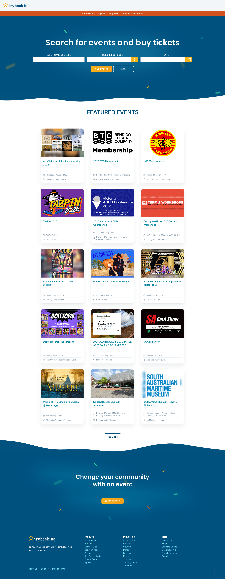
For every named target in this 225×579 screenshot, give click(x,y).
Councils (127, 546)
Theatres (127, 565)
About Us (33, 569)
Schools (127, 559)
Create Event (112, 501)
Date (166, 55)
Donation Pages (92, 550)
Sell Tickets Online (93, 556)
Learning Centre (169, 546)
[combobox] (112, 59)
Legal (43, 569)
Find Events (101, 69)
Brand (165, 556)
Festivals (127, 553)
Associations (129, 540)
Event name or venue (59, 55)
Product (88, 543)
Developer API (169, 550)
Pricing (88, 553)
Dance (126, 550)
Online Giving (91, 546)
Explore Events (92, 540)
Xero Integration (169, 553)
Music (126, 556)
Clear (123, 69)
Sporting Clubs (130, 562)
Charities (127, 543)
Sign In (88, 562)
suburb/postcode (112, 55)
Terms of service (59, 569)
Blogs (164, 543)
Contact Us (167, 540)
